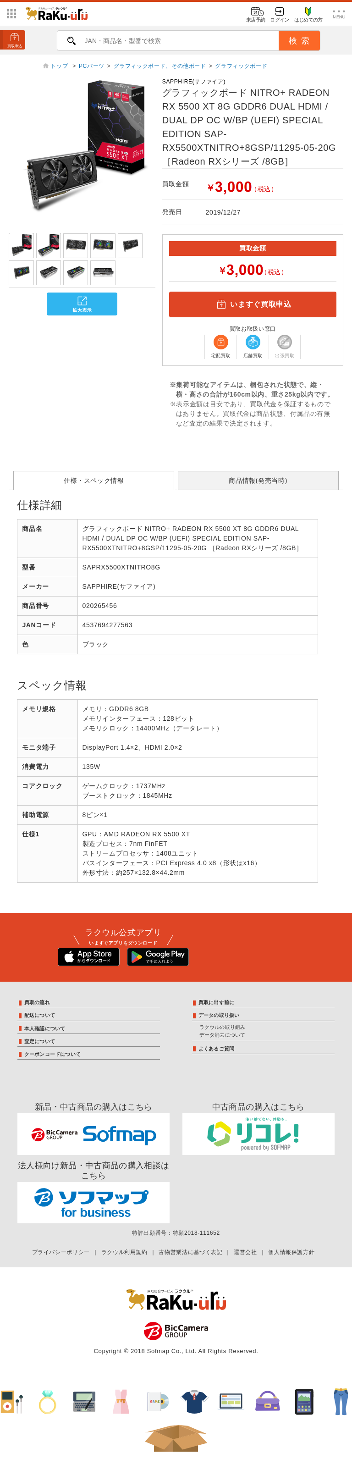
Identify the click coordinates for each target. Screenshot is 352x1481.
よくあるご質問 (216, 1048)
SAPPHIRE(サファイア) (194, 81)
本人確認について (45, 1028)
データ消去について (222, 1035)
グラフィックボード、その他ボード (160, 66)
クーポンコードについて (52, 1054)
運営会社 (245, 1252)
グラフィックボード (241, 66)
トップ (60, 66)
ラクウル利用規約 (124, 1252)
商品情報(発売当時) (258, 480)
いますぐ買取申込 (252, 304)
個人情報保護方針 (291, 1252)
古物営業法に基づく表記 (190, 1252)
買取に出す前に (216, 1002)
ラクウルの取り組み (222, 1027)
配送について (39, 1015)
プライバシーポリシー (61, 1252)
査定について (39, 1041)
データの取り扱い (219, 1015)
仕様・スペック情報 (94, 480)
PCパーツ (91, 66)
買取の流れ (37, 1002)
